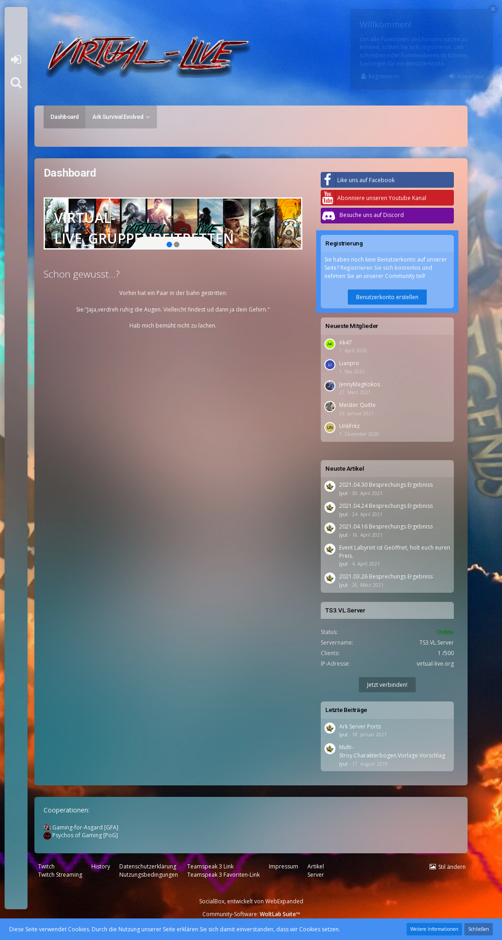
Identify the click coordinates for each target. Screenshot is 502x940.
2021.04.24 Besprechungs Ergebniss (386, 506)
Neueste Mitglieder (351, 325)
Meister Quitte (357, 405)
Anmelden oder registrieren (16, 59)
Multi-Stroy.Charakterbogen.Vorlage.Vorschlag (392, 751)
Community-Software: (251, 914)
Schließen (478, 929)
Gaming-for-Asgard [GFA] (81, 827)
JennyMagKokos (359, 384)
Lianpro (349, 363)
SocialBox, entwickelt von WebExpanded (251, 901)
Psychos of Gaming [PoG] (81, 835)
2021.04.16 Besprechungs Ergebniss (386, 526)
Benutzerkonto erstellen (387, 297)
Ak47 (345, 342)
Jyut (343, 493)
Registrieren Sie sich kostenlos (380, 268)
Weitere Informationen (434, 929)
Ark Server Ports (360, 726)
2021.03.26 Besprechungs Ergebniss (386, 576)
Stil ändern (452, 867)
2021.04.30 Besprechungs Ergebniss (386, 485)
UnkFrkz (349, 426)
